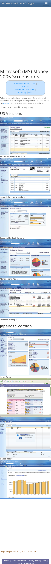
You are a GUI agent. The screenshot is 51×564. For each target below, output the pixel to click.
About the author (18, 560)
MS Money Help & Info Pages (18, 3)
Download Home (21, 83)
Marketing (22, 92)
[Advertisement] (24, 36)
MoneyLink (19, 89)
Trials (33, 83)
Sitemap (45, 560)
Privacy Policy (33, 560)
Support (6, 560)
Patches (25, 86)
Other (30, 92)
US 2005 (6, 103)
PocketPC (30, 89)
